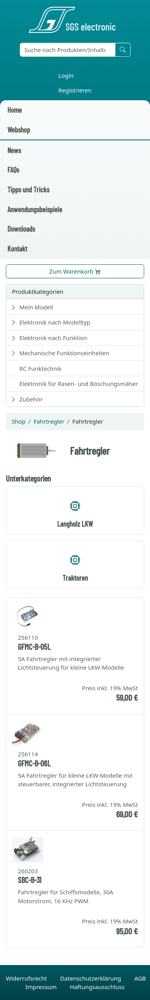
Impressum (41, 987)
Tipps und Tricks (28, 189)
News (14, 150)
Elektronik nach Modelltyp (55, 322)
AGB (140, 978)
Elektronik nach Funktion (53, 338)
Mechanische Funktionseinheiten (64, 353)
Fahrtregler (48, 421)
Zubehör (31, 399)
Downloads (21, 228)
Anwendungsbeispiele (34, 209)
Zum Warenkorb (75, 271)
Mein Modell (36, 307)
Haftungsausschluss (97, 987)
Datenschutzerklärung (91, 978)
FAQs (13, 169)
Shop (19, 421)
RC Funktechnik (40, 368)
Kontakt (17, 248)
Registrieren (75, 90)
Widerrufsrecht (27, 978)
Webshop (18, 129)
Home (14, 109)
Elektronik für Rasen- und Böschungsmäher (78, 383)
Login (65, 75)
